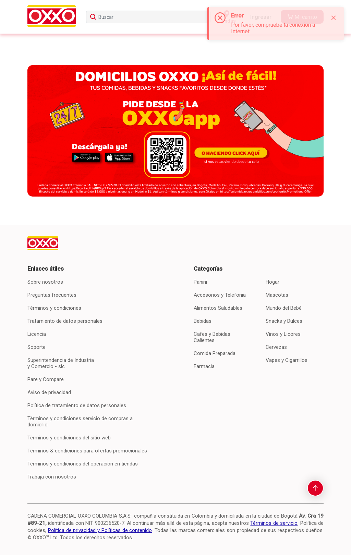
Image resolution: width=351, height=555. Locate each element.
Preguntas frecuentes (51, 295)
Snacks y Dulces (284, 321)
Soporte (36, 347)
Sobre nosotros (45, 282)
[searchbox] (148, 17)
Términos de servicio (274, 523)
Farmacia (204, 366)
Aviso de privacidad (49, 392)
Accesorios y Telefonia (220, 295)
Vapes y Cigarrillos (286, 360)
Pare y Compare (45, 379)
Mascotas (277, 295)
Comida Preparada (214, 353)
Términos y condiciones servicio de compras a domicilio (80, 421)
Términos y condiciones (54, 308)
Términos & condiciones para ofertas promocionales (87, 451)
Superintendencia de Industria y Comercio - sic (60, 363)
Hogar (272, 282)
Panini (200, 282)
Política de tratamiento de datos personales (76, 405)
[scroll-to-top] (315, 488)
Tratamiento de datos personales (64, 321)
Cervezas (276, 347)
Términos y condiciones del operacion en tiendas (82, 464)
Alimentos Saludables (218, 308)
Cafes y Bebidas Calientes (212, 337)
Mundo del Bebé (284, 308)
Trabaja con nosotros (51, 477)
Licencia (36, 334)
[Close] (333, 17)
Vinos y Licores (283, 334)
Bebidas (202, 321)
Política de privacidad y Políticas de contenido (100, 530)
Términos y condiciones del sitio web (69, 438)
